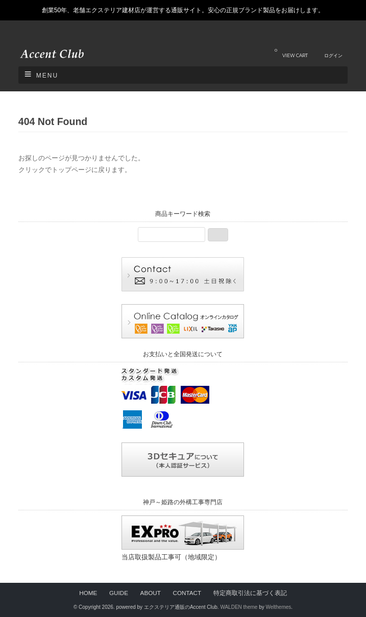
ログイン (333, 55)
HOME (88, 592)
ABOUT (150, 592)
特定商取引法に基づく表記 (250, 592)
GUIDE (118, 592)
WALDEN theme (238, 607)
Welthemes (278, 607)
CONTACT (187, 592)
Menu (47, 75)
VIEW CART (291, 52)
